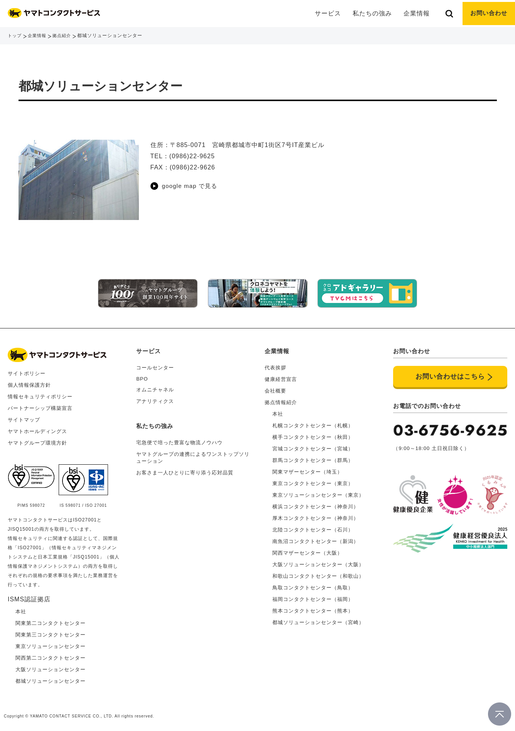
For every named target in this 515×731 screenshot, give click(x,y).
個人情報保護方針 (29, 382)
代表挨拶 (275, 365)
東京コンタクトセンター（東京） (312, 481)
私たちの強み (370, 13)
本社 (277, 411)
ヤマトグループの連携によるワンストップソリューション (193, 454)
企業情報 (39, 35)
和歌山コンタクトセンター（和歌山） (318, 573)
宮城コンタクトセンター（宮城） (312, 446)
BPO (142, 376)
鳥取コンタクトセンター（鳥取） (312, 585)
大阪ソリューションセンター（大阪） (318, 562)
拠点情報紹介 (281, 400)
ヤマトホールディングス (37, 428)
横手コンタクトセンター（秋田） (312, 434)
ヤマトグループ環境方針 (37, 440)
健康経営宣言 (281, 376)
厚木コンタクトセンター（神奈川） (315, 515)
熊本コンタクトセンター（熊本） (312, 608)
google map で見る (191, 186)
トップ (15, 35)
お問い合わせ (487, 13)
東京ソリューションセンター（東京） (318, 492)
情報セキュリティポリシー (40, 394)
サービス (148, 348)
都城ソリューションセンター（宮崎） (318, 620)
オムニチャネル (155, 387)
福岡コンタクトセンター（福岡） (312, 596)
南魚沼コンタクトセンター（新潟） (315, 538)
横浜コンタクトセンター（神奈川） (315, 504)
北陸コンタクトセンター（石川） (312, 527)
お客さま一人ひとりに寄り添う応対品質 (184, 470)
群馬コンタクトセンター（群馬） (312, 457)
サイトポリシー (27, 371)
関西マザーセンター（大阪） (307, 550)
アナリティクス (155, 398)
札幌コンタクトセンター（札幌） (312, 423)
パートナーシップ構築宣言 (40, 405)
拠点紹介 (65, 35)
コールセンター (155, 365)
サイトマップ (24, 417)
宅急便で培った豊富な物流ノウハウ (179, 440)
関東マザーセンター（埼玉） (307, 469)
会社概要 (275, 388)
